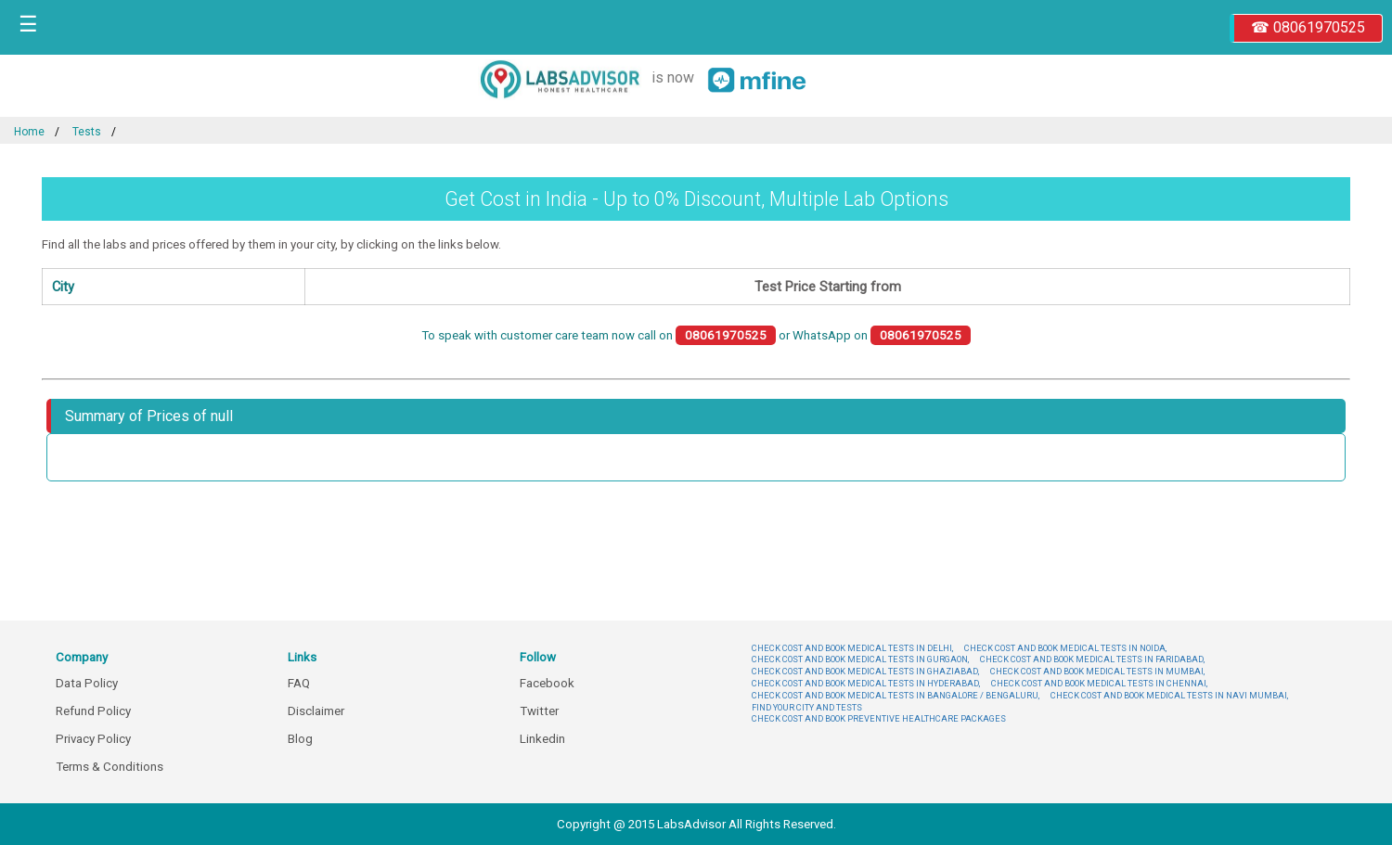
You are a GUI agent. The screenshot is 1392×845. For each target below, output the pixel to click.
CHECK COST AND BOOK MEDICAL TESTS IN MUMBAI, (1097, 671)
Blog (300, 739)
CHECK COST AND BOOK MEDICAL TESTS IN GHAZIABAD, (865, 671)
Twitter (539, 711)
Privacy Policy (93, 739)
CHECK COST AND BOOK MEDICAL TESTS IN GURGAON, (860, 659)
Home (29, 131)
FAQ (299, 683)
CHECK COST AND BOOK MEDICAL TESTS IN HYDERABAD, (866, 683)
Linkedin (542, 739)
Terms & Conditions (109, 767)
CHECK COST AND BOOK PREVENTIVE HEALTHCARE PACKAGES (879, 718)
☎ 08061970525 (1308, 27)
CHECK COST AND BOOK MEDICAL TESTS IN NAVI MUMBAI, (1169, 695)
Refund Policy (93, 711)
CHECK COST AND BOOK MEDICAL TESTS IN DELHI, (852, 648)
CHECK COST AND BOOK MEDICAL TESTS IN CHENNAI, (1099, 683)
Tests (86, 131)
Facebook (547, 683)
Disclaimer (316, 711)
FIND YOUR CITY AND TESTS (807, 707)
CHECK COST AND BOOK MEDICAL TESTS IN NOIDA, (1065, 648)
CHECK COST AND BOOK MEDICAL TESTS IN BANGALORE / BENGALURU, (895, 695)
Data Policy (87, 683)
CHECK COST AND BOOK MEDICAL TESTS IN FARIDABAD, (1092, 659)
